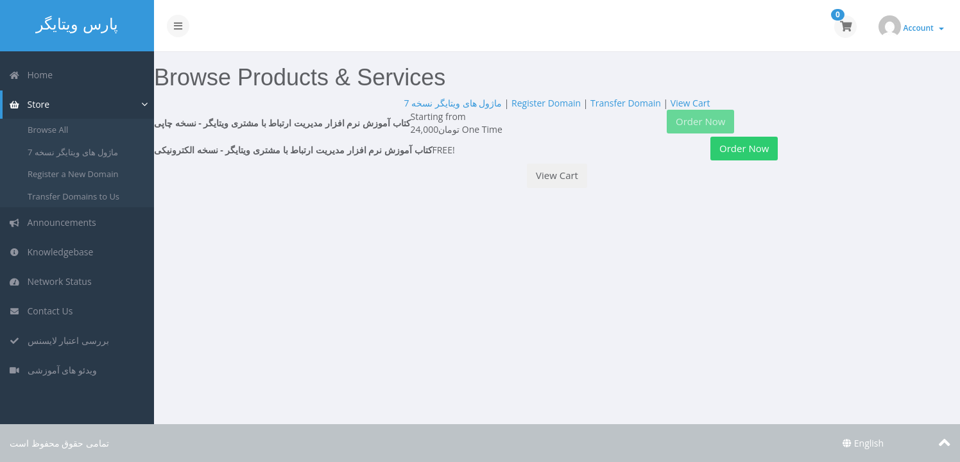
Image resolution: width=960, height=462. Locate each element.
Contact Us (41, 311)
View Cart (690, 103)
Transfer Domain (625, 103)
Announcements (52, 222)
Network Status (50, 281)
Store (29, 104)
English (863, 443)
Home (31, 75)
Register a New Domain (73, 174)
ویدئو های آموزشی (53, 370)
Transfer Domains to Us (73, 196)
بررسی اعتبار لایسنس (59, 340)
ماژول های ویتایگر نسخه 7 (73, 152)
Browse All (48, 129)
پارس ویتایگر (76, 23)
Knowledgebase (51, 252)
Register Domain (546, 103)
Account (924, 27)
